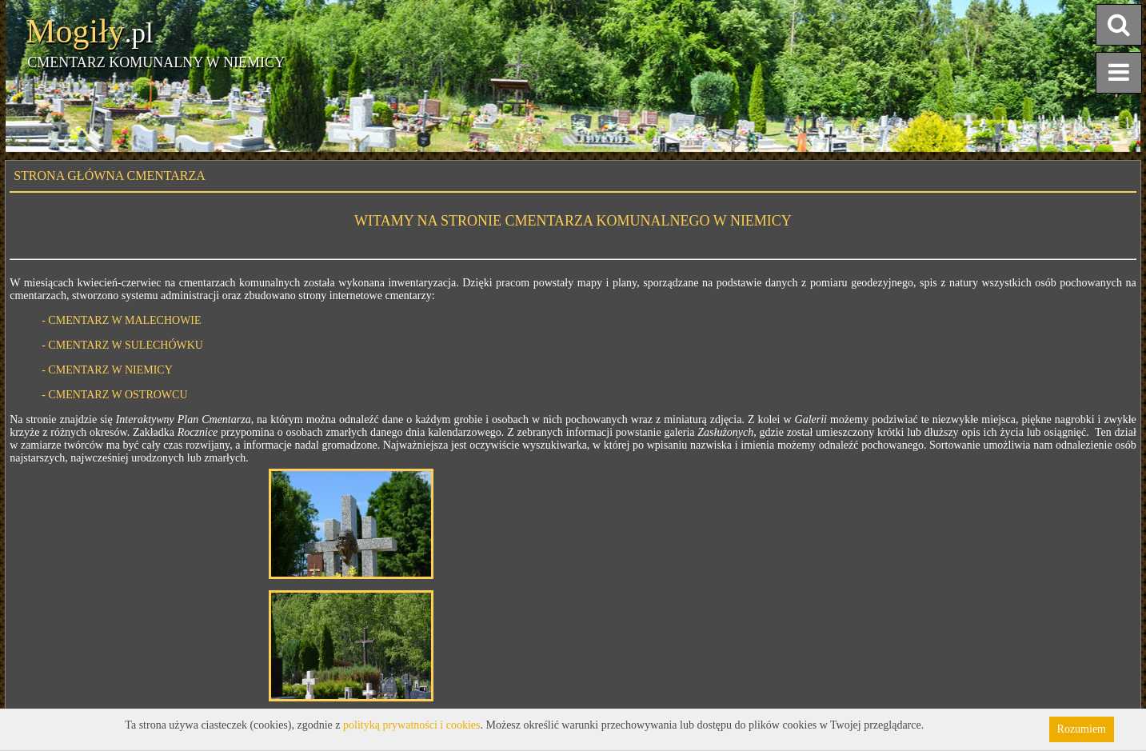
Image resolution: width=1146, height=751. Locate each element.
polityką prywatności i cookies (411, 725)
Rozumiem (1081, 729)
